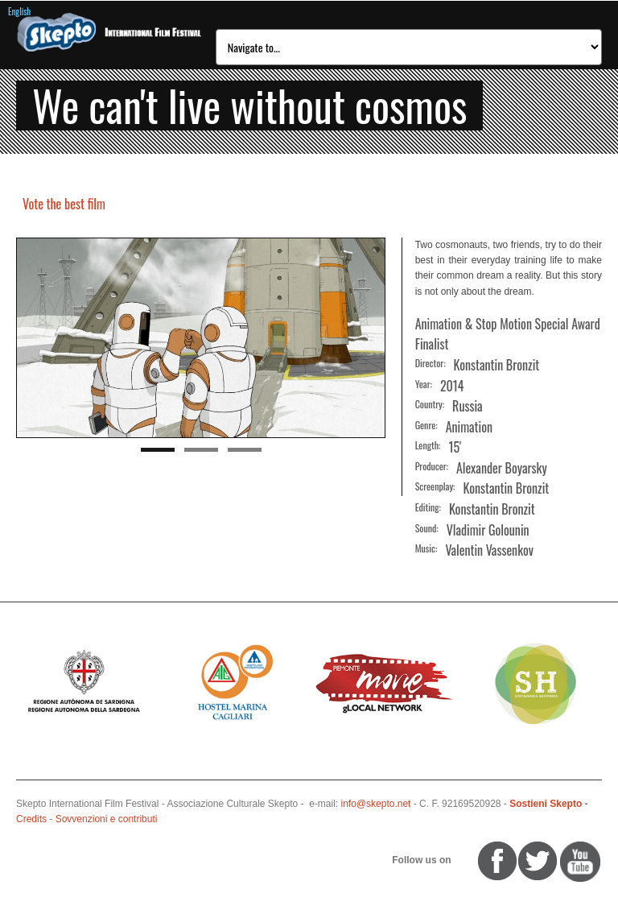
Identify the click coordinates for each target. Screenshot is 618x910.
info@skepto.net (376, 803)
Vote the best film (64, 203)
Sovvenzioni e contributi (107, 819)
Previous (28, 339)
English (19, 11)
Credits (31, 819)
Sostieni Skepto (545, 803)
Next (373, 339)
